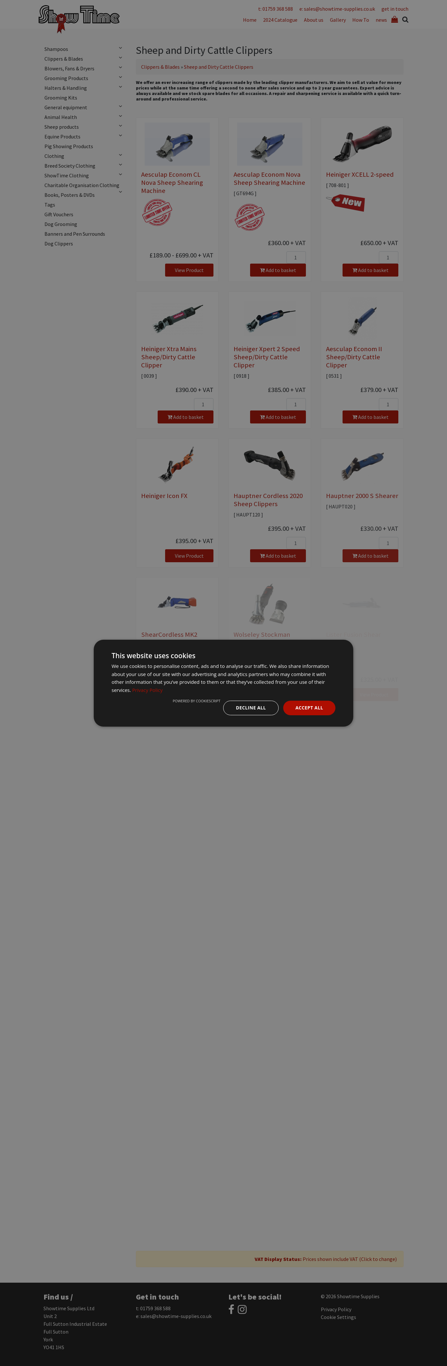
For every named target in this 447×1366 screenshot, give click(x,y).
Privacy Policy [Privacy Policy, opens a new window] (147, 690)
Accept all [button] (309, 708)
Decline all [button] (251, 708)
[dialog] (223, 682)
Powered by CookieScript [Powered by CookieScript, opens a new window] (196, 700)
